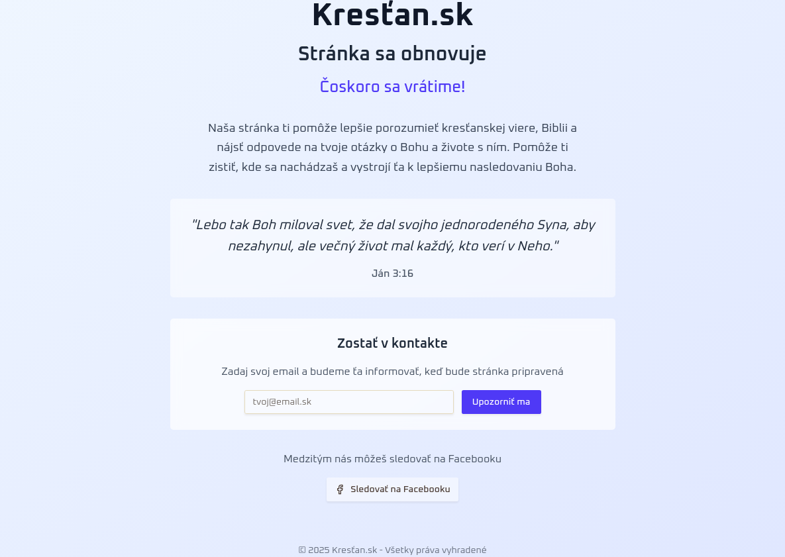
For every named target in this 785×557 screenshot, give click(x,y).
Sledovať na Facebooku (392, 489)
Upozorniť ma (501, 402)
